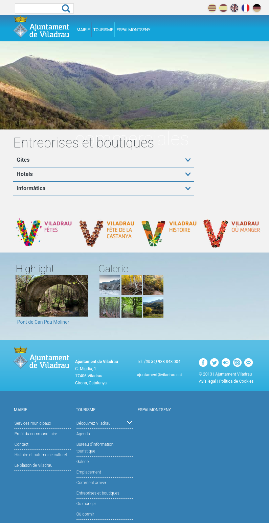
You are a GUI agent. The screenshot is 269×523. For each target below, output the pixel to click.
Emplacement (88, 472)
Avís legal (207, 381)
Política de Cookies (236, 381)
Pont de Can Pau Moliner (43, 322)
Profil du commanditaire (36, 433)
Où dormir (85, 514)
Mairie (83, 29)
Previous (21, 302)
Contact (21, 444)
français (245, 8)
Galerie (82, 461)
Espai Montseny (133, 29)
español (223, 8)
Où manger (86, 503)
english (234, 8)
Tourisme (103, 29)
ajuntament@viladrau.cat (159, 375)
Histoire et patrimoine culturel (41, 454)
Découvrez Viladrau (104, 423)
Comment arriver (91, 482)
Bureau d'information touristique (95, 448)
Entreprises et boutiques (97, 493)
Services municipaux (33, 423)
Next (83, 302)
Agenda (83, 433)
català (212, 8)
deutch (257, 8)
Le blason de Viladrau (33, 465)
